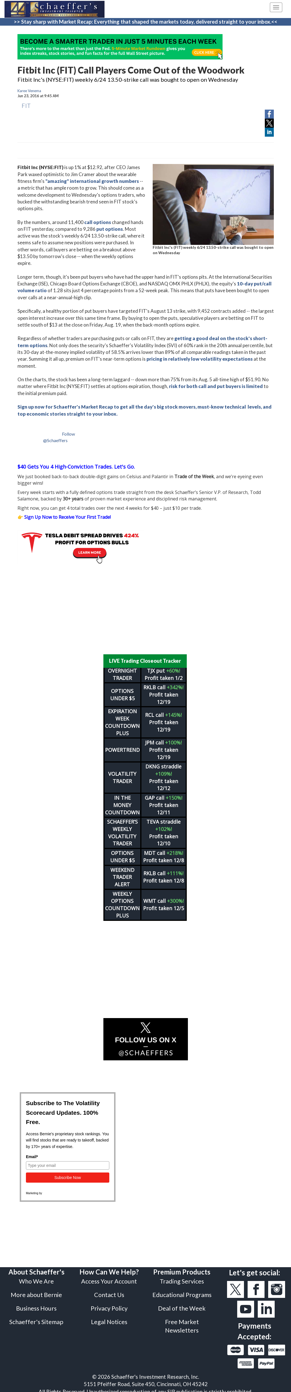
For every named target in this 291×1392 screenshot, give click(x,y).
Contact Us (109, 1291)
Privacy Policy (109, 1304)
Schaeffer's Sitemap (36, 1318)
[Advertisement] (145, 609)
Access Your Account (109, 1277)
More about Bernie (36, 1291)
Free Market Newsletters (182, 1322)
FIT (26, 105)
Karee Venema (29, 90)
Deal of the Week (182, 1304)
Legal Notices (109, 1318)
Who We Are (36, 1277)
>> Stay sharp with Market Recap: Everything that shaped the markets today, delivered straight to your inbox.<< (145, 22)
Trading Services (182, 1277)
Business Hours (36, 1304)
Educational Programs (182, 1291)
